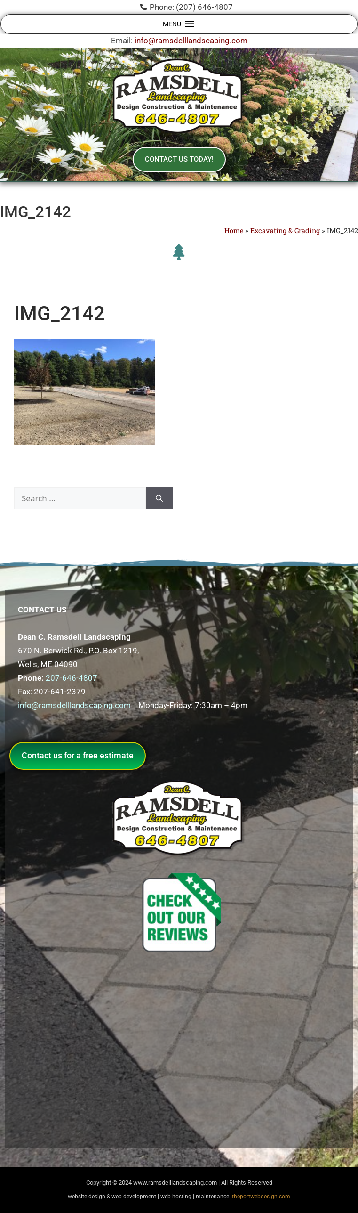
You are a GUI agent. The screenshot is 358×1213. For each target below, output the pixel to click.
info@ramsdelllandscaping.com (191, 40)
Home (233, 230)
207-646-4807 (71, 678)
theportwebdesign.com (261, 1196)
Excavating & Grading (285, 230)
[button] (172, 24)
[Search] (159, 498)
